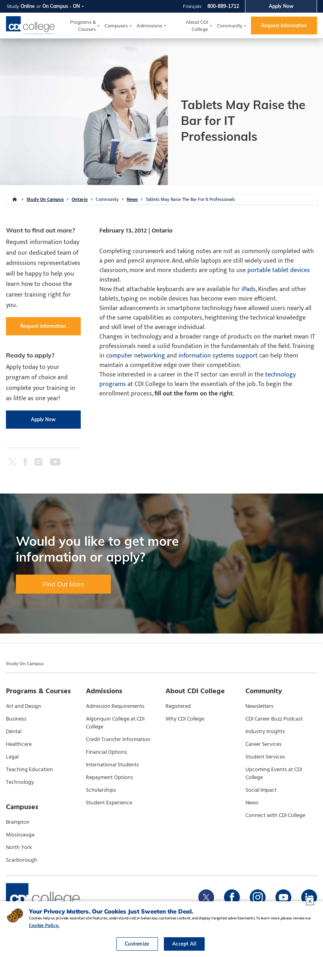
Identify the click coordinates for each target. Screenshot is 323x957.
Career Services (263, 744)
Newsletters (259, 706)
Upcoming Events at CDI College (273, 773)
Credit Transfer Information (118, 739)
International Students (112, 765)
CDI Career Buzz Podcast (274, 719)
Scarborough (21, 860)
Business (16, 719)
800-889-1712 (223, 6)
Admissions (149, 25)
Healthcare (19, 744)
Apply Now (281, 6)
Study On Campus (45, 199)
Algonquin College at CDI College (115, 723)
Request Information (284, 25)
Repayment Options (109, 777)
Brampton (18, 822)
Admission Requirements (115, 706)
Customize (137, 944)
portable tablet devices (278, 270)
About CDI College (197, 25)
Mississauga (20, 835)
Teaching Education (29, 770)
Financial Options (106, 752)
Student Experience (109, 803)
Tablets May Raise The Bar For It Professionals (190, 199)
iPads (248, 289)
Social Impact (261, 790)
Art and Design (23, 706)
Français (192, 6)
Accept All (184, 944)
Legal (12, 757)
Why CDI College (184, 719)
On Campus (55, 6)
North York (19, 847)
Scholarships (101, 790)
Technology (20, 782)
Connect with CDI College (275, 815)
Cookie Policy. (44, 925)
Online (28, 6)
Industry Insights (265, 732)
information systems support (218, 355)
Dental (13, 732)
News (132, 199)
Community (229, 25)
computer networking (135, 355)
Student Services (265, 757)
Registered (178, 706)
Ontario (80, 199)
